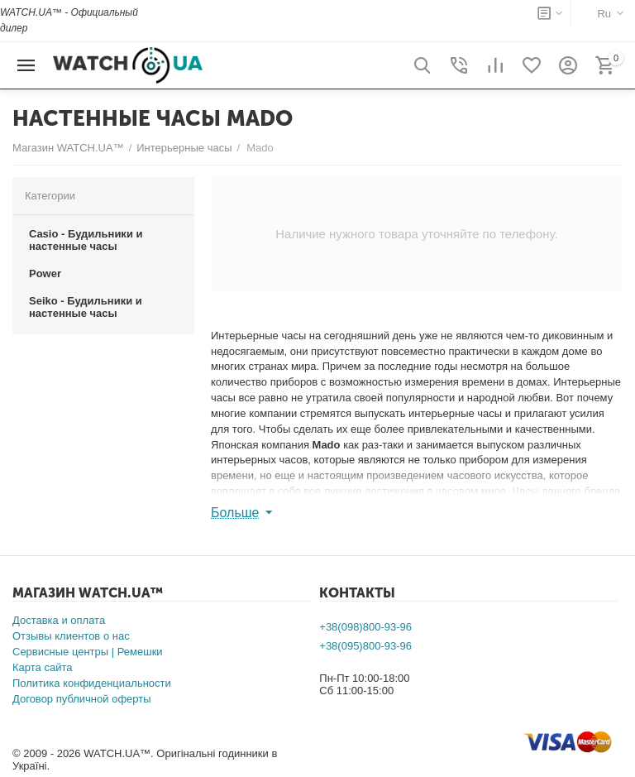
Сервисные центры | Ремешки (87, 651)
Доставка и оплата (58, 620)
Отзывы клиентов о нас (71, 636)
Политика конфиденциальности (91, 683)
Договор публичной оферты (81, 699)
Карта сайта (42, 667)
